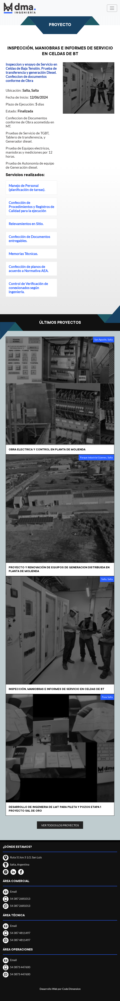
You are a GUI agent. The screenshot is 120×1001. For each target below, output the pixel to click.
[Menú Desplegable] (112, 8)
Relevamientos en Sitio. (26, 224)
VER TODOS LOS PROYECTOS (60, 825)
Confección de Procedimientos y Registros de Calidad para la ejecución (31, 207)
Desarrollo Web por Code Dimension (60, 988)
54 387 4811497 (20, 940)
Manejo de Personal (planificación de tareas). (27, 188)
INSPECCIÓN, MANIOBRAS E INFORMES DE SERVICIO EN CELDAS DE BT (60, 51)
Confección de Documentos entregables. (29, 239)
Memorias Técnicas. (23, 254)
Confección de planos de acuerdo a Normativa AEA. (28, 269)
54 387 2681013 (20, 905)
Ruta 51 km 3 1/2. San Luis (26, 857)
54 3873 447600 (20, 974)
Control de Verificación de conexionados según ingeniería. (28, 288)
